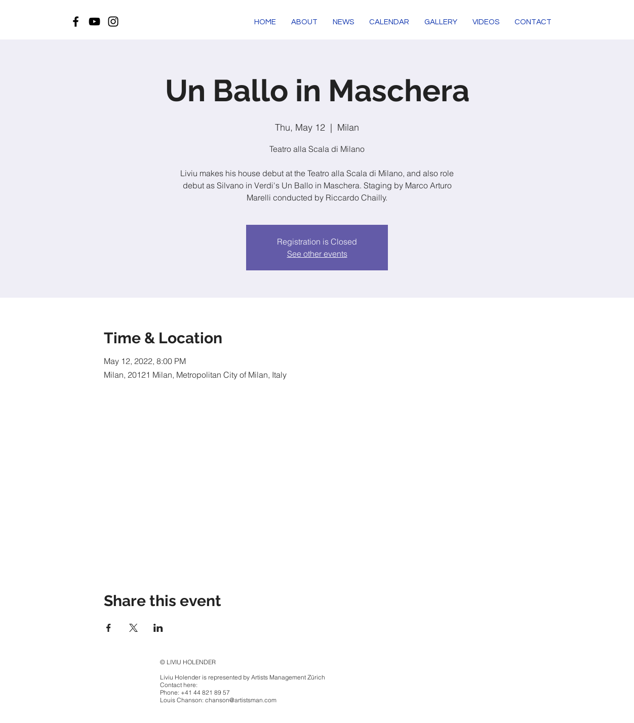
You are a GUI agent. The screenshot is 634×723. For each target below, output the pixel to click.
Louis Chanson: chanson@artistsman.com (218, 700)
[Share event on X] (133, 628)
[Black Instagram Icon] (113, 21)
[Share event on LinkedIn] (158, 628)
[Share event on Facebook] (108, 628)
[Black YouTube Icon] (94, 21)
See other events (317, 254)
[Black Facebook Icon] (76, 21)
